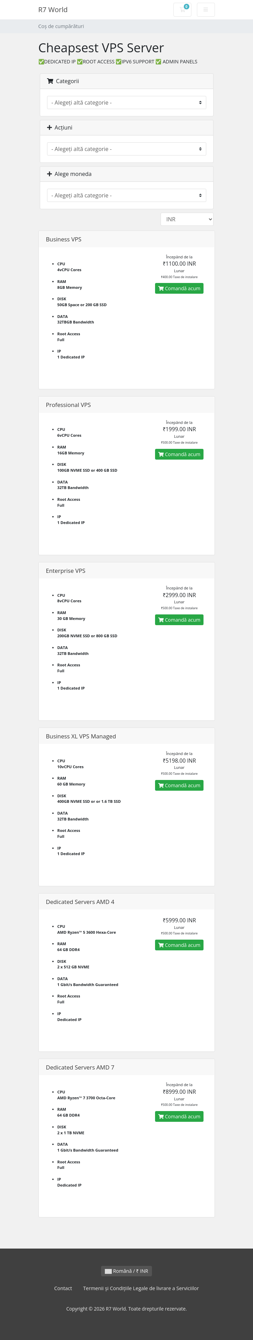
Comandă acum (179, 288)
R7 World (53, 9)
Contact (63, 1288)
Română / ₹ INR (126, 1271)
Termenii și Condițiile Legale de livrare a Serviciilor (141, 1288)
